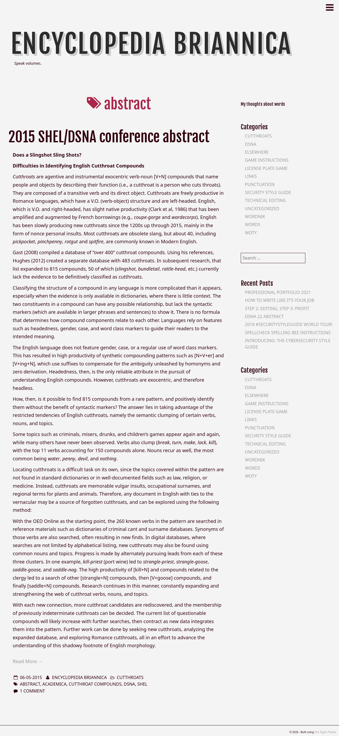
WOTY (251, 233)
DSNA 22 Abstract (264, 316)
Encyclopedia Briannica (151, 43)
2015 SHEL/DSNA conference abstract (108, 137)
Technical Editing (265, 200)
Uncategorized (262, 208)
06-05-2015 (31, 677)
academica (54, 684)
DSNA (250, 144)
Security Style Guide (268, 192)
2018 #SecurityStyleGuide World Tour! (288, 324)
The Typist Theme (325, 732)
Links (251, 176)
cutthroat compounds (95, 684)
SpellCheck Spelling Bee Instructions (288, 333)
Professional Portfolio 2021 (278, 292)
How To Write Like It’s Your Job (279, 300)
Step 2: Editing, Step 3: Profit (277, 308)
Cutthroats (130, 677)
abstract (30, 684)
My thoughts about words (263, 104)
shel (142, 684)
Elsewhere (257, 152)
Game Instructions (266, 160)
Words (252, 224)
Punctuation (260, 184)
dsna (129, 684)
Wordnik (255, 216)
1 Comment (32, 691)
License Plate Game (266, 168)
